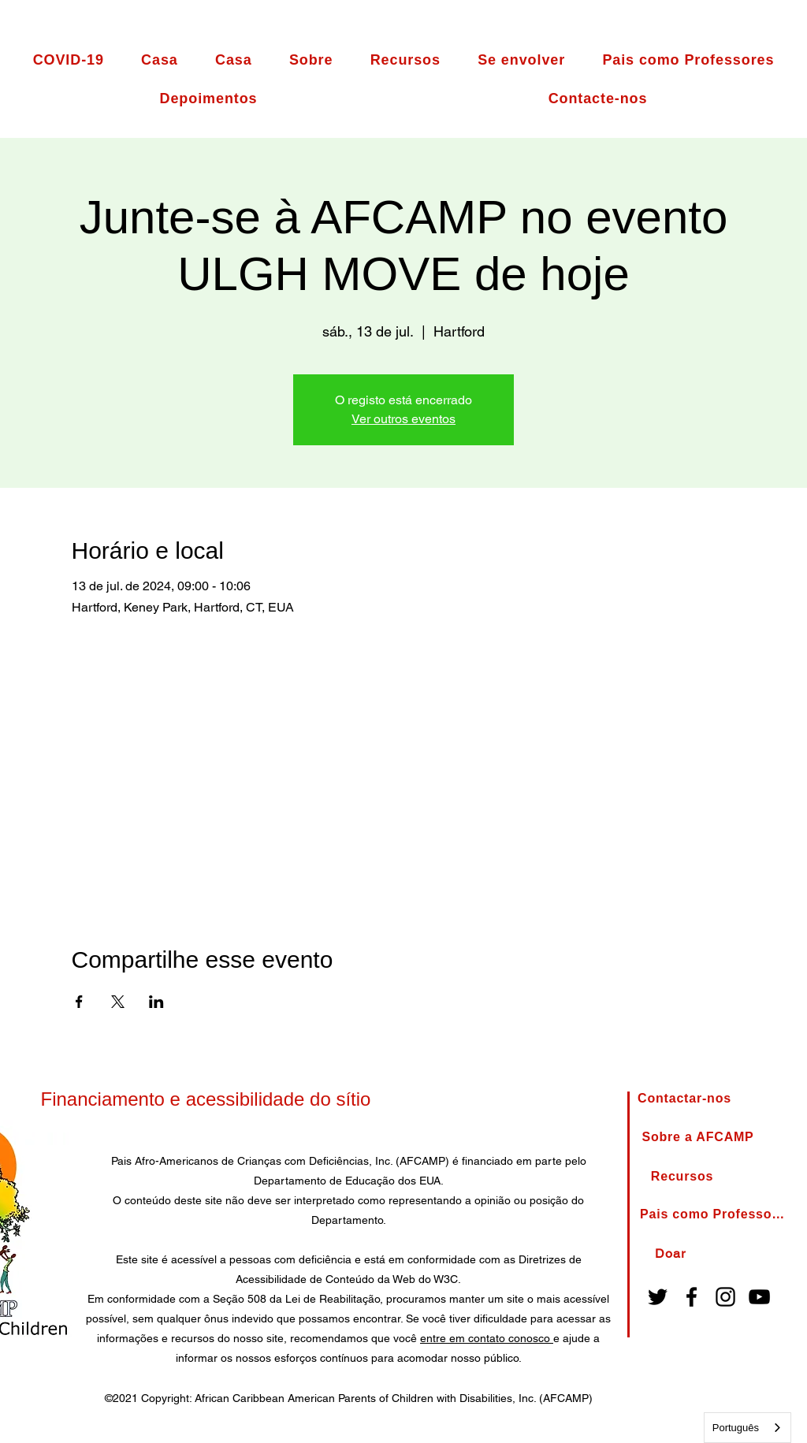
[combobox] (747, 1427)
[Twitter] (658, 1297)
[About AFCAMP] (697, 1137)
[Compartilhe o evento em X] (117, 1001)
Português (735, 1428)
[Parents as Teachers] (714, 1215)
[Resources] (682, 1177)
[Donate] (670, 1253)
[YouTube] (759, 1297)
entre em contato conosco (486, 1338)
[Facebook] (692, 1297)
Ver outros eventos (403, 418)
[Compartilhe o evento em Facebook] (79, 1001)
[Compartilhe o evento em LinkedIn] (156, 1001)
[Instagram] (725, 1297)
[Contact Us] (684, 1099)
